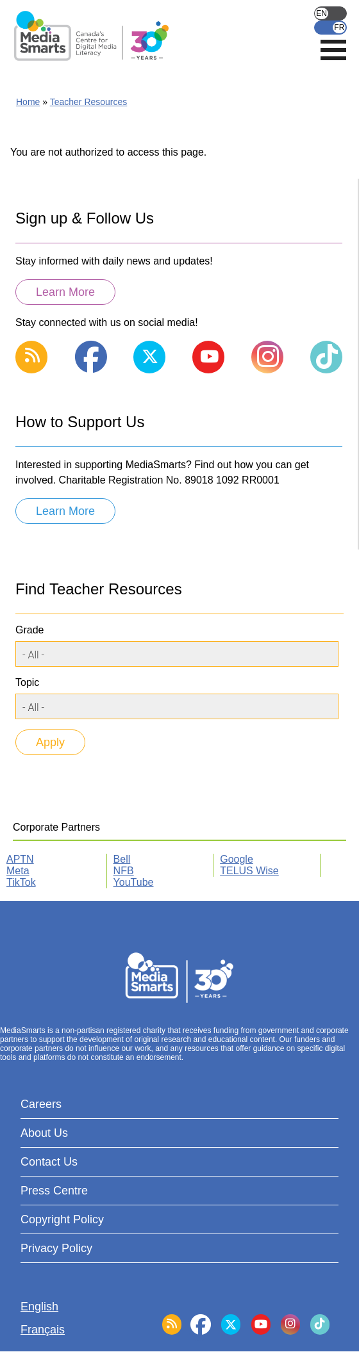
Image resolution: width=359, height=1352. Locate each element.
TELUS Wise (249, 870)
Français (330, 27)
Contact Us (49, 1161)
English (330, 13)
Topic (27, 682)
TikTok (21, 882)
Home (28, 102)
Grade (29, 629)
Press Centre (54, 1190)
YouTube (133, 882)
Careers (41, 1104)
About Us (44, 1133)
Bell (122, 859)
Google (236, 859)
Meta (17, 870)
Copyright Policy (62, 1219)
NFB (123, 870)
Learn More (65, 292)
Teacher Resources (89, 102)
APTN (20, 859)
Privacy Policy (56, 1248)
